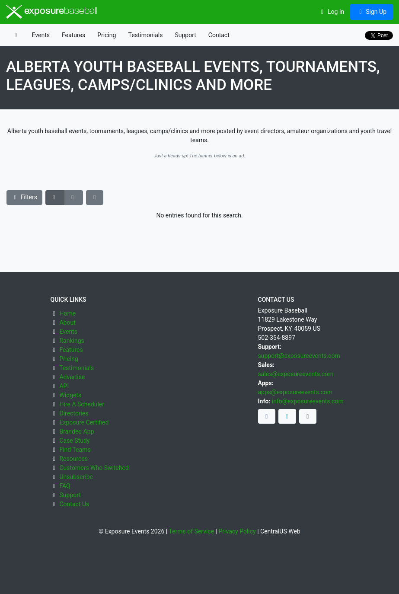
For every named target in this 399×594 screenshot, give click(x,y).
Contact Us (74, 504)
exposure (51, 12)
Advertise (72, 377)
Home (67, 313)
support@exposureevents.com (299, 355)
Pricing (106, 35)
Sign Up (371, 11)
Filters (25, 197)
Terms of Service (191, 531)
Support (185, 35)
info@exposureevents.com (308, 401)
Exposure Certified (84, 422)
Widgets (70, 395)
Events (41, 35)
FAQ (64, 485)
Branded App (76, 431)
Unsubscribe (76, 476)
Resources (73, 458)
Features (73, 35)
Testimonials (145, 35)
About (67, 322)
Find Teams (74, 449)
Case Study (74, 440)
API (64, 386)
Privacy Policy (236, 531)
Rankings (71, 340)
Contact (219, 35)
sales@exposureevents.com (296, 373)
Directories (73, 413)
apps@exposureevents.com (295, 392)
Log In (331, 11)
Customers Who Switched (93, 467)
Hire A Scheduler (81, 404)
